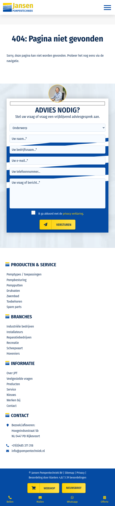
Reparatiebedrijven (19, 337)
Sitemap (69, 472)
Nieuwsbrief (73, 488)
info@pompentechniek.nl (28, 451)
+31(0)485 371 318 (22, 445)
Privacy (80, 472)
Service (11, 389)
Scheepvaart (15, 348)
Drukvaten (13, 291)
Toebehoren (14, 301)
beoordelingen (76, 477)
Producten (13, 384)
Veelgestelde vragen (20, 379)
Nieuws (11, 395)
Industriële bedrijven (20, 326)
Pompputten (15, 285)
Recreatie (13, 343)
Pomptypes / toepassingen (24, 274)
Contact (12, 406)
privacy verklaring (73, 213)
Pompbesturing (17, 280)
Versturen (55, 225)
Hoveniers (13, 353)
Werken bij (13, 400)
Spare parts (14, 307)
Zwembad (13, 296)
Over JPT (12, 373)
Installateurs (15, 332)
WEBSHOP (49, 488)
